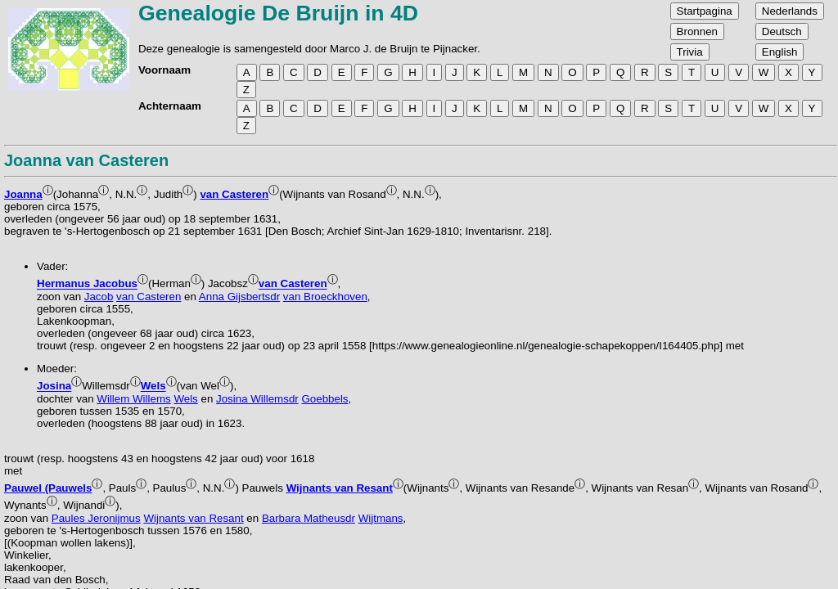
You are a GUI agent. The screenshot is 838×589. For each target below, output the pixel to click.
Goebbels (324, 399)
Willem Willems (133, 399)
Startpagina (704, 11)
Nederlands (790, 11)
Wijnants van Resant (339, 488)
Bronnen (697, 31)
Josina (54, 386)
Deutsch (782, 31)
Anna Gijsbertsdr (239, 296)
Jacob (99, 296)
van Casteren (234, 194)
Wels (153, 386)
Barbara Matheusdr (308, 518)
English (780, 52)
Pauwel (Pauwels (48, 488)
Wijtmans (380, 518)
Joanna (23, 194)
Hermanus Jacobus (87, 284)
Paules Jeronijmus (96, 518)
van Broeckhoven (325, 296)
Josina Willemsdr (257, 399)
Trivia (690, 52)
